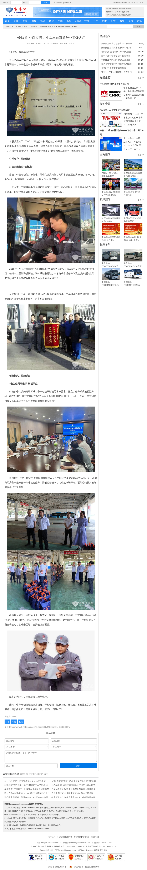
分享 (7, 722)
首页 (7, 21)
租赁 (113, 21)
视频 (42, 21)
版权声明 (68, 837)
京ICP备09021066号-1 (57, 867)
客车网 (18, 26)
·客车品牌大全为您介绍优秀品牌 (118, 15)
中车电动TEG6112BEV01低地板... (110, 285)
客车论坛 (94, 837)
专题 (25, 21)
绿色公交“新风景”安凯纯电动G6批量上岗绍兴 (116, 64)
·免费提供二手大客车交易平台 (117, 12)
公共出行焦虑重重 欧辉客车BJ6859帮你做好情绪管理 (113, 68)
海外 (122, 21)
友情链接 (77, 837)
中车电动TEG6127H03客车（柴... (132, 285)
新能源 (77, 21)
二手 (95, 21)
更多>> (141, 78)
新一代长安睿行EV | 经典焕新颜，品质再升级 (25, 781)
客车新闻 (33, 26)
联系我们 (60, 837)
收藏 (14, 722)
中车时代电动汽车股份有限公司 (114, 84)
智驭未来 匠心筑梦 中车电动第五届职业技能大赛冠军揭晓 (116, 52)
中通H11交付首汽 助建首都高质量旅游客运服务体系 (115, 60)
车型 (69, 21)
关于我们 (51, 837)
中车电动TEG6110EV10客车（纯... (133, 266)
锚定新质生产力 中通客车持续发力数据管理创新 (73, 797)
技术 (86, 21)
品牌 (60, 21)
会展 (130, 21)
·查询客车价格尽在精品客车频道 (118, 8)
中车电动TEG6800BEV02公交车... (110, 266)
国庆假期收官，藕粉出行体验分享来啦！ (116, 44)
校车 (139, 21)
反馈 (21, 722)
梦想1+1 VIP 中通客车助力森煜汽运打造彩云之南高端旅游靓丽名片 (116, 72)
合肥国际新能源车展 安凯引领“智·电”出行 (116, 48)
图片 (33, 21)
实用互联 (85, 837)
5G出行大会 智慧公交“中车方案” (115, 110)
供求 (104, 21)
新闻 (16, 21)
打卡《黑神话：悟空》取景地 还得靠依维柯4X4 (116, 56)
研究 (51, 21)
